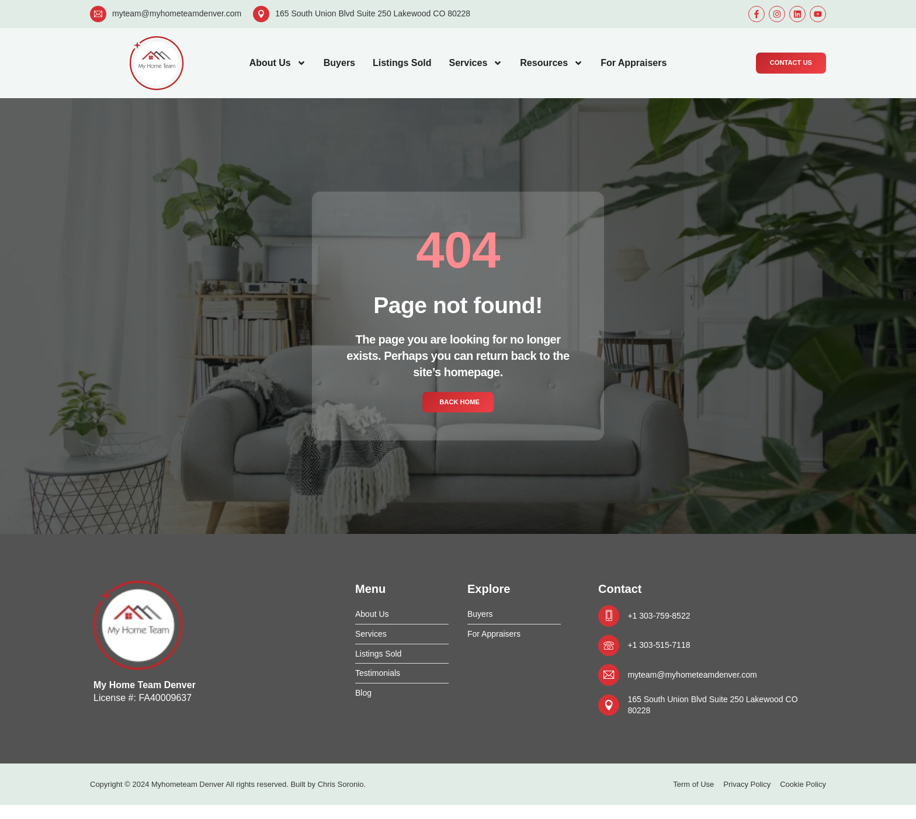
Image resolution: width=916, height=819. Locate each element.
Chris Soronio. (342, 798)
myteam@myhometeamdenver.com (176, 13)
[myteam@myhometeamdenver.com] (98, 14)
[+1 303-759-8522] (610, 618)
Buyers (339, 63)
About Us (277, 63)
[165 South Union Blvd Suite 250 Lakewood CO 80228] (261, 14)
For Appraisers (634, 63)
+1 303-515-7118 (666, 651)
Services (475, 63)
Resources (551, 63)
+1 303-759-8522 (666, 618)
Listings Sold (402, 63)
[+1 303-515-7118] (610, 651)
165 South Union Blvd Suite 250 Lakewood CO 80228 (372, 13)
